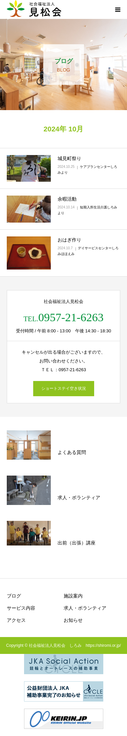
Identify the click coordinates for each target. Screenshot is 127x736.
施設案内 (73, 596)
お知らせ (73, 620)
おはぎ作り (69, 240)
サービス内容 (21, 608)
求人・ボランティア (85, 608)
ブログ (14, 596)
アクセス (16, 620)
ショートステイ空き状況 (63, 388)
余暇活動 (67, 199)
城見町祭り (69, 158)
